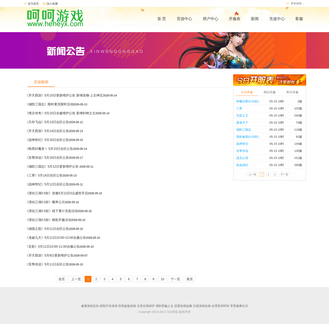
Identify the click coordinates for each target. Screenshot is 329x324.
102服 (298, 108)
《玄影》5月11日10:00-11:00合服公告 (52, 246)
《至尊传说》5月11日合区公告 (47, 264)
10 (162, 279)
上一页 (76, 279)
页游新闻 (41, 82)
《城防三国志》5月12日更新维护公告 (52, 166)
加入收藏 (52, 3)
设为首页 (33, 3)
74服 (299, 122)
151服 (298, 158)
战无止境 (242, 158)
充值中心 (277, 19)
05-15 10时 (276, 108)
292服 (298, 115)
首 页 (161, 19)
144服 (298, 143)
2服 (299, 101)
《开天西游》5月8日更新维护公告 (49, 255)
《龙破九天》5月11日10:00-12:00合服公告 (55, 237)
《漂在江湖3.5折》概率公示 (45, 202)
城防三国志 (243, 129)
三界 (239, 108)
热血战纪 (242, 165)
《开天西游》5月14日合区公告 (47, 131)
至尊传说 (242, 151)
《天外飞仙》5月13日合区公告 (47, 122)
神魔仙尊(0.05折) (247, 101)
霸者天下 (242, 122)
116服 (298, 129)
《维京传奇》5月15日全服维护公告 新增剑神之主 (60, 113)
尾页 (190, 279)
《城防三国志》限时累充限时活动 (49, 104)
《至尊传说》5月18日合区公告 (47, 157)
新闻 (255, 19)
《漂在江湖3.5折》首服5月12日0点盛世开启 (56, 193)
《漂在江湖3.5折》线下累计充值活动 (51, 211)
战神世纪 (242, 143)
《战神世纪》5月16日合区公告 (47, 140)
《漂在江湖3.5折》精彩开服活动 (48, 220)
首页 (61, 279)
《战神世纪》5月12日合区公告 (47, 184)
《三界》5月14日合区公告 (44, 175)
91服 (299, 136)
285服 (298, 165)
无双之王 (242, 115)
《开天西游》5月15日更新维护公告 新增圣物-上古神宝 (64, 95)
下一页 (175, 279)
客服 (299, 19)
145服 (298, 151)
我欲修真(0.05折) (247, 136)
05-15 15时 (276, 101)
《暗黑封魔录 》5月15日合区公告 (49, 148)
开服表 (234, 18)
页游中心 (184, 19)
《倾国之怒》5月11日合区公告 (47, 229)
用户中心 (210, 19)
